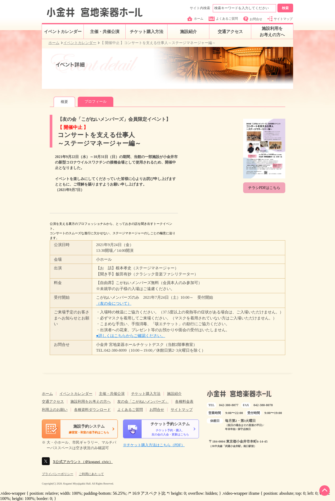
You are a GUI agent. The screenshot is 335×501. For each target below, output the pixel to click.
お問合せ (252, 19)
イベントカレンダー (63, 31)
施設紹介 (188, 31)
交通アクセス (230, 31)
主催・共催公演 (104, 31)
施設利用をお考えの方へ (272, 31)
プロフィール (96, 102)
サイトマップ (280, 18)
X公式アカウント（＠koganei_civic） (83, 462)
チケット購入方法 (146, 31)
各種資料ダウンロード (92, 410)
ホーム (195, 18)
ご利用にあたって (91, 474)
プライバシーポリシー (57, 474)
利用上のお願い (55, 410)
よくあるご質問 (223, 19)
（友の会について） (113, 303)
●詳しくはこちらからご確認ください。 (130, 336)
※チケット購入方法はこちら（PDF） (154, 445)
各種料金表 (184, 402)
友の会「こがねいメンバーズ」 (143, 402)
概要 (64, 102)
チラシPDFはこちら (264, 188)
